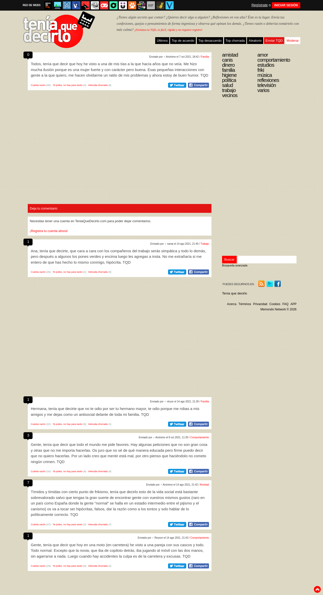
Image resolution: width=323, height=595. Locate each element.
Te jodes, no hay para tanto (68, 85)
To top (317, 589)
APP (293, 304)
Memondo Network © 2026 (278, 309)
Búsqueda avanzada (234, 265)
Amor (262, 55)
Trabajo (204, 243)
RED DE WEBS (32, 5)
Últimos (162, 40)
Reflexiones (268, 80)
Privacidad (260, 304)
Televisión (266, 85)
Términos (244, 304)
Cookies (275, 304)
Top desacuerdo (210, 40)
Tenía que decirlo (234, 293)
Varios (263, 90)
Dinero (228, 65)
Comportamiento (199, 437)
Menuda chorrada (97, 85)
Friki (260, 70)
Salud (227, 85)
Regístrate (259, 5)
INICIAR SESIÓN (286, 5)
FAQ (285, 304)
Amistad (204, 484)
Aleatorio (255, 40)
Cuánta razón (38, 85)
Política (229, 80)
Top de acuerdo (183, 40)
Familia (205, 56)
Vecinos (229, 95)
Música (264, 75)
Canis (227, 60)
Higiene (229, 75)
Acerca (231, 304)
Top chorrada (235, 40)
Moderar (293, 40)
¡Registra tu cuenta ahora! (49, 231)
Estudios (265, 65)
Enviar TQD (274, 40)
